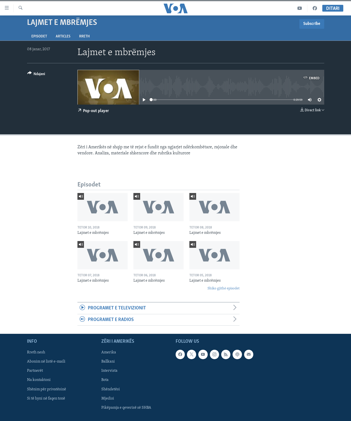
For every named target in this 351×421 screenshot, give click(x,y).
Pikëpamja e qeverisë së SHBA (126, 408)
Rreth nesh (36, 352)
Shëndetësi (110, 389)
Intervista (109, 371)
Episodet (39, 36)
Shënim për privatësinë (46, 389)
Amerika (108, 352)
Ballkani (108, 362)
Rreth (84, 36)
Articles (63, 36)
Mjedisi (107, 398)
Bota (105, 380)
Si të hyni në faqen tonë (46, 398)
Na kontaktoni (39, 380)
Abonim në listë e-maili (46, 362)
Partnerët (35, 371)
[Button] (36, 75)
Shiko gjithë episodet (223, 288)
